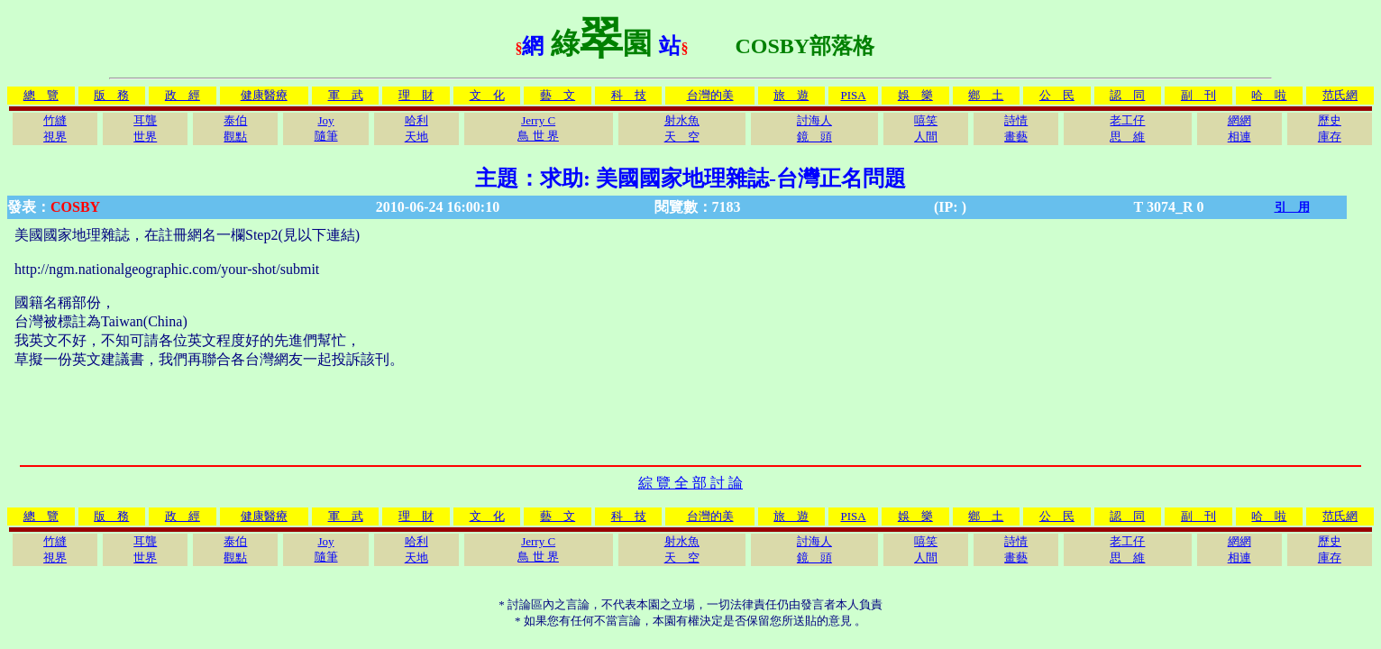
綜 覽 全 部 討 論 (690, 482)
